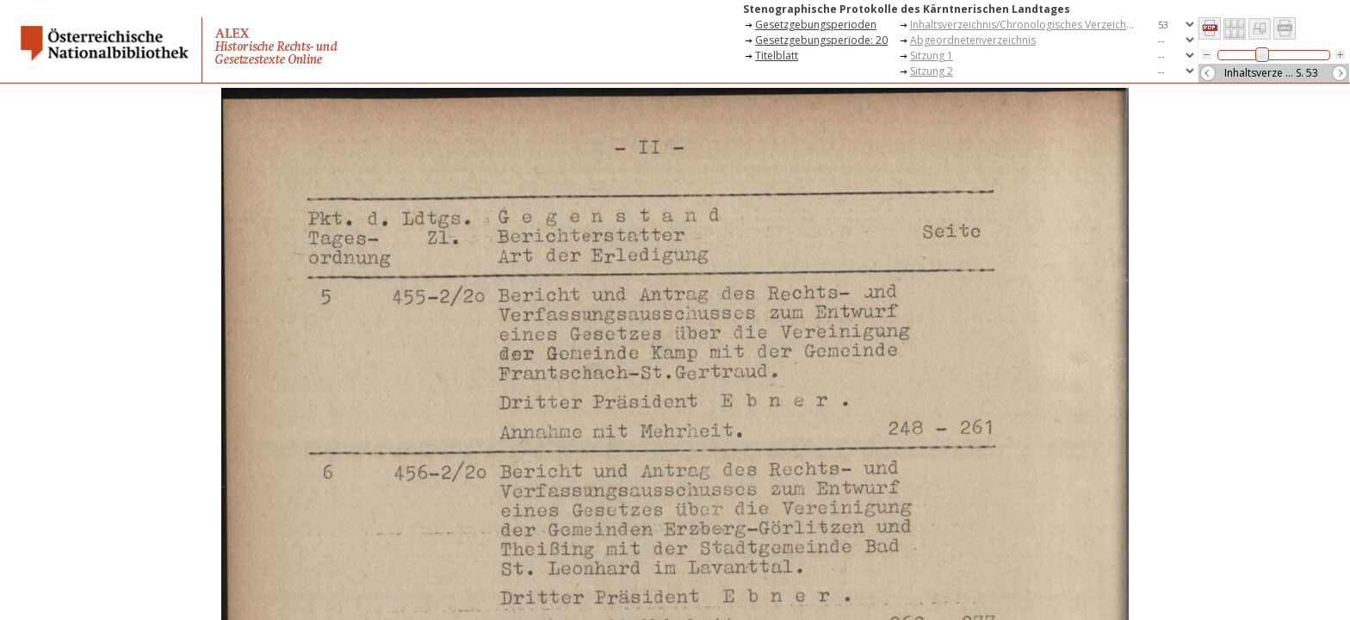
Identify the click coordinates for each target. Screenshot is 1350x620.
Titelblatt (776, 55)
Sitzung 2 (931, 71)
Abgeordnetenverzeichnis (973, 40)
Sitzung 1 (931, 55)
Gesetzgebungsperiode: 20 (821, 40)
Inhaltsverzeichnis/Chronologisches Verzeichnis (1025, 24)
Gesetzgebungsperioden (815, 24)
